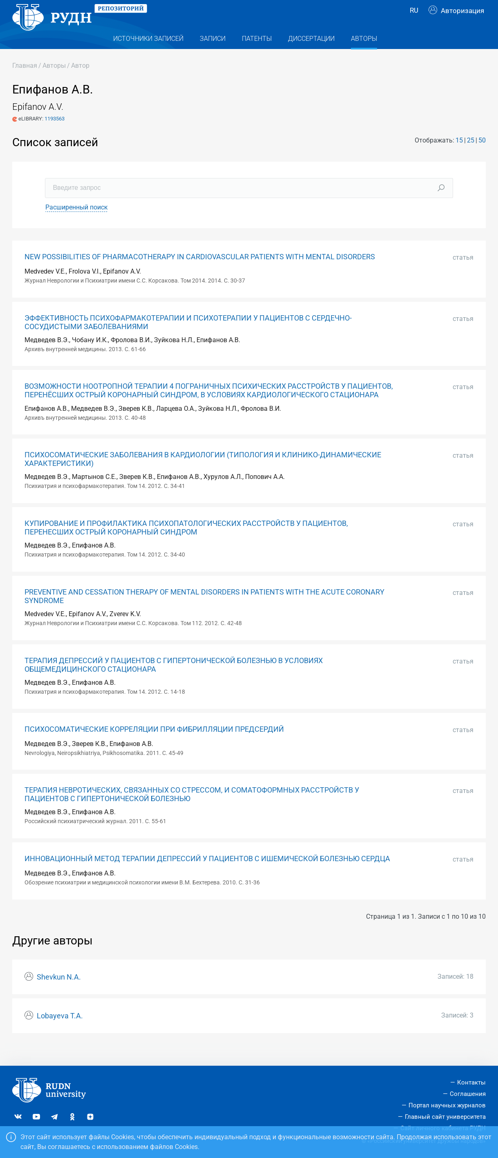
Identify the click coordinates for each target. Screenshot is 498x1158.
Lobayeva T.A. (60, 1032)
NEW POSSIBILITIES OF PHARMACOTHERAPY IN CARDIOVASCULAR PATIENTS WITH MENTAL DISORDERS (200, 273)
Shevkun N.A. (59, 993)
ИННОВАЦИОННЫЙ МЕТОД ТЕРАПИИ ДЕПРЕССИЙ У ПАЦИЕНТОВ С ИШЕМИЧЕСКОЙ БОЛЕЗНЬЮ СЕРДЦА (207, 875)
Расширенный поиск (76, 223)
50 (482, 156)
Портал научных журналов (447, 1105)
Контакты (471, 1082)
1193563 (55, 135)
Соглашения (468, 1094)
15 (459, 156)
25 (470, 156)
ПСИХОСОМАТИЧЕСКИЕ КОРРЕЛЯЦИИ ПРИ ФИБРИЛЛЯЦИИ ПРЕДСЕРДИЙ (154, 746)
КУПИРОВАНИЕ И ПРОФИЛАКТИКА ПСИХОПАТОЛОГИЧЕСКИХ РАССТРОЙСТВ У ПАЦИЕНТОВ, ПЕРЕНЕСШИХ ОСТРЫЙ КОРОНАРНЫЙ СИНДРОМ (186, 544)
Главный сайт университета (445, 1116)
